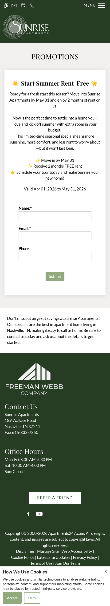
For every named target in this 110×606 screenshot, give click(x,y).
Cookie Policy (22, 557)
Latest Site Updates (53, 557)
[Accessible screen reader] (6, 5)
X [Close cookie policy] (106, 571)
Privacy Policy (85, 557)
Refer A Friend (55, 497)
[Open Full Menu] (93, 5)
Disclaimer (25, 551)
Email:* (25, 228)
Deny (32, 598)
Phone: (24, 248)
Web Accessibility (76, 551)
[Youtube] (39, 516)
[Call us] (32, 5)
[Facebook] (28, 516)
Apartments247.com (66, 533)
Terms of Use (41, 563)
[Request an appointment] (23, 5)
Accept (12, 598)
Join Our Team (67, 563)
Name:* (25, 208)
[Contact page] (14, 5)
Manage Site (48, 551)
